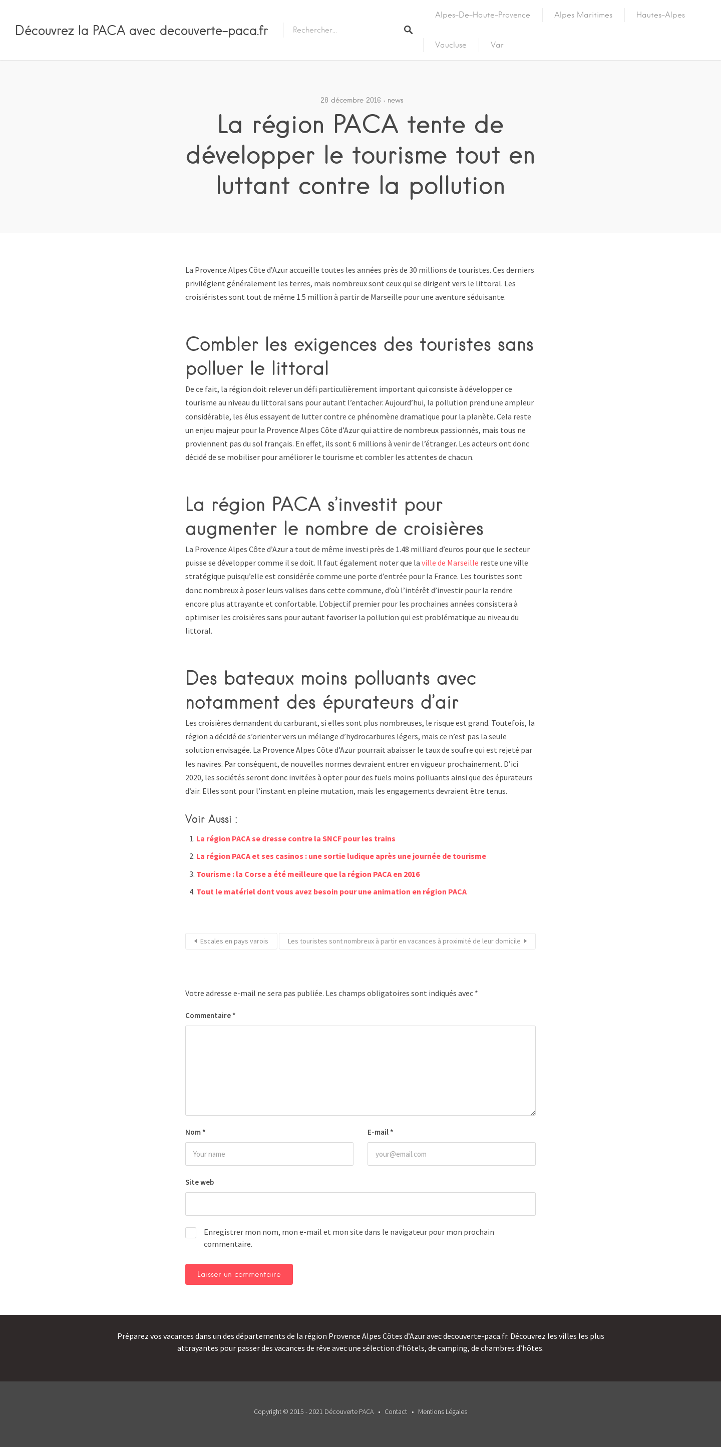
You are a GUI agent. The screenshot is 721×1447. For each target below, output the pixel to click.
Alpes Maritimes (583, 15)
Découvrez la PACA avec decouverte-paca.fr (141, 30)
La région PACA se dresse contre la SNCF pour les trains (296, 838)
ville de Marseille (450, 563)
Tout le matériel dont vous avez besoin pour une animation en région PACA (331, 891)
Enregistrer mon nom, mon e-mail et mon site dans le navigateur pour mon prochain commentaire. (349, 1238)
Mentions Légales (442, 1411)
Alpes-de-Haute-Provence (482, 15)
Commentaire (210, 1015)
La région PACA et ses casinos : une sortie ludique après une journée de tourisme (341, 856)
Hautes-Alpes (660, 15)
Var (497, 45)
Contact (396, 1411)
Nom (195, 1132)
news (396, 100)
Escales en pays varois (234, 940)
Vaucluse (451, 45)
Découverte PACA (349, 1411)
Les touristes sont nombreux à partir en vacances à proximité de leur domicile (404, 940)
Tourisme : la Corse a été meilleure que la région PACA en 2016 (308, 874)
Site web (199, 1182)
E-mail (381, 1132)
